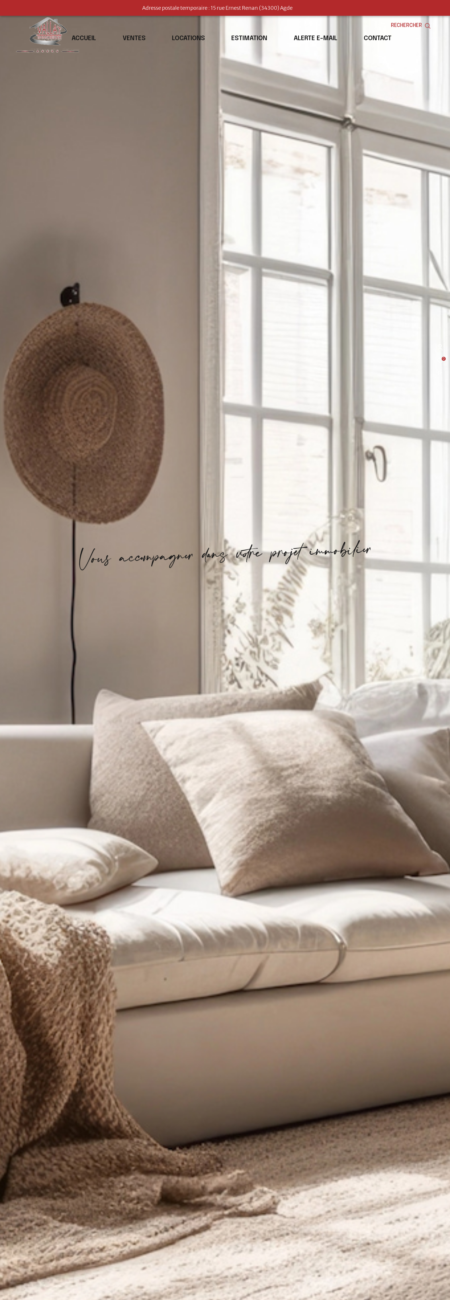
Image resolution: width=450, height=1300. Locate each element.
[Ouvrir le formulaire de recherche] (424, 26)
